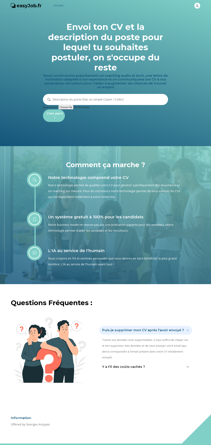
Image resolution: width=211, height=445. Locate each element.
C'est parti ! (54, 116)
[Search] (109, 99)
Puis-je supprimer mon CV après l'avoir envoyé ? (143, 330)
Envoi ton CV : (50, 107)
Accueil (59, 5)
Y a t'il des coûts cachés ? (123, 367)
